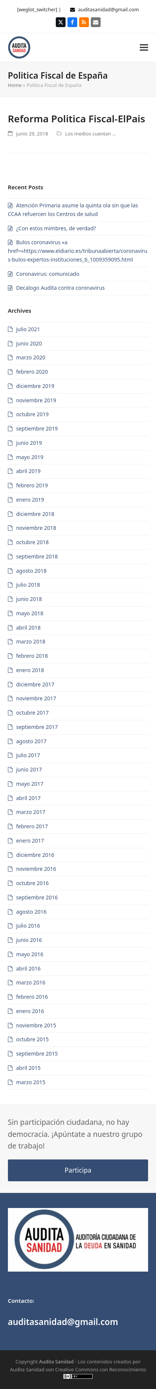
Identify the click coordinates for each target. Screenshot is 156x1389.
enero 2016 (30, 1011)
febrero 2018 (32, 655)
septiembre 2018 (37, 556)
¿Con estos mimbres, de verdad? (56, 228)
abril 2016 (28, 968)
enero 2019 (30, 499)
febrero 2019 (32, 485)
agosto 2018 (31, 570)
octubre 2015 (32, 1039)
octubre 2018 (32, 542)
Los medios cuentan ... (90, 133)
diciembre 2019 (35, 385)
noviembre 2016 (36, 868)
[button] (144, 47)
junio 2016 (29, 939)
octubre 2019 (32, 414)
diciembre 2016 (35, 854)
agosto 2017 (31, 741)
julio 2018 (28, 584)
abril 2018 (28, 627)
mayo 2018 (29, 613)
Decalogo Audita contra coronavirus (60, 287)
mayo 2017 (29, 783)
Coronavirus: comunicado (48, 273)
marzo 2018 (30, 641)
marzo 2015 (30, 1082)
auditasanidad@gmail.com (108, 9)
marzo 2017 (30, 811)
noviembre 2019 (36, 400)
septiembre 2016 (37, 897)
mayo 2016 (29, 954)
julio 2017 (28, 755)
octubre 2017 (32, 712)
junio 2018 (29, 598)
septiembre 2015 (37, 1053)
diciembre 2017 (35, 684)
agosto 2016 (31, 911)
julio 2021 (28, 329)
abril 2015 (28, 1067)
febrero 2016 (32, 996)
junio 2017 (29, 769)
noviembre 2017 (36, 698)
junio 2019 (29, 442)
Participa (78, 1170)
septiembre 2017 (37, 726)
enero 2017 (30, 840)
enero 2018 (30, 670)
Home (15, 85)
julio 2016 (28, 925)
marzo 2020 (30, 357)
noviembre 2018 (36, 527)
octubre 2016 (32, 883)
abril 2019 (28, 471)
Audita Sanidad (56, 1361)
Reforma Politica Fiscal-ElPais (76, 118)
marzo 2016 (30, 982)
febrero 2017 (32, 826)
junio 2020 (29, 343)
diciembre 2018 (35, 513)
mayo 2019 (29, 457)
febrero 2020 (32, 371)
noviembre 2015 (36, 1025)
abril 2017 (28, 798)
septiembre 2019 (37, 428)
